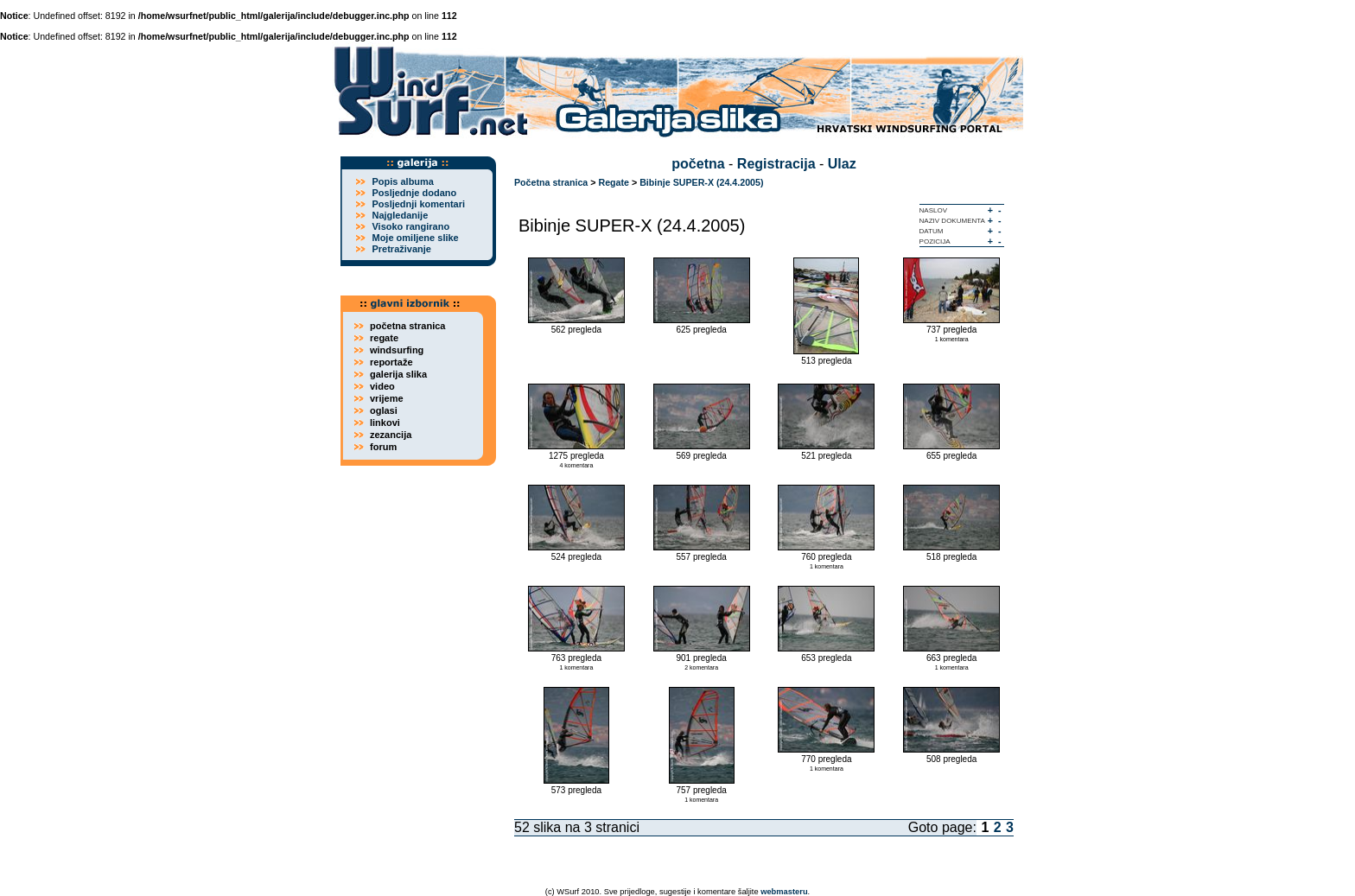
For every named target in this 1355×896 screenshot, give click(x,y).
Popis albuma (403, 181)
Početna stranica (551, 182)
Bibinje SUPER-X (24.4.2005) (701, 182)
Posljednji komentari (418, 204)
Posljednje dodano (414, 192)
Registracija (776, 163)
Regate (613, 182)
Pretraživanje (401, 249)
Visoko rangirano (410, 226)
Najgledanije (400, 215)
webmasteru (783, 891)
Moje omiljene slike (415, 237)
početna (697, 163)
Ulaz (842, 163)
